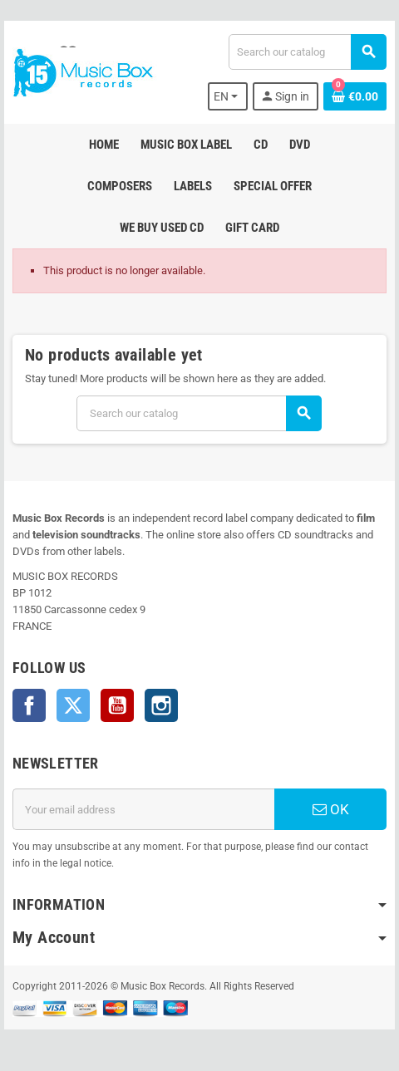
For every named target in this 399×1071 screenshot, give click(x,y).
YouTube (117, 705)
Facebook (29, 705)
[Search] (307, 52)
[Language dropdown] (228, 96)
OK (331, 809)
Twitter (73, 705)
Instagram (161, 705)
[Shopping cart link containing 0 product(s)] (355, 96)
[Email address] (143, 809)
